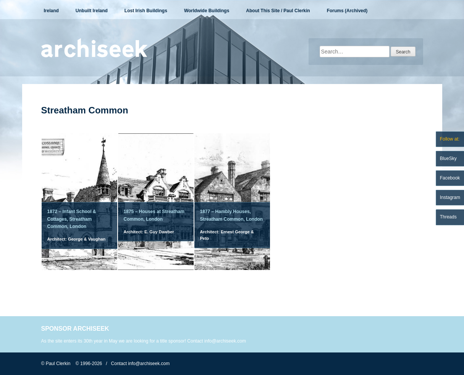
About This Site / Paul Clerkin (278, 10)
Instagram (450, 197)
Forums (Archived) (347, 10)
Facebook (450, 178)
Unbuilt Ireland (92, 10)
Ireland (51, 10)
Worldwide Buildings (206, 10)
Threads (448, 217)
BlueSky (448, 158)
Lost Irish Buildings (145, 10)
